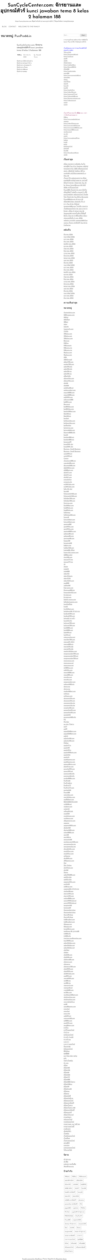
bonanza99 (67, 442)
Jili (64, 564)
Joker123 (66, 574)
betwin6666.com (69, 430)
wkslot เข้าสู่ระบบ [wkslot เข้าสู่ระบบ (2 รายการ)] (80, 1231)
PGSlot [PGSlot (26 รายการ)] (83, 1208)
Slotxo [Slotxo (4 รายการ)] (79, 1227)
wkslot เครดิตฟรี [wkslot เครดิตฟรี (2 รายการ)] (70, 1235)
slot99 (65, 58)
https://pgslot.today (70, 71)
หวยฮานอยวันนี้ (69, 1126)
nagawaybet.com (69, 682)
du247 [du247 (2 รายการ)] (77, 1188)
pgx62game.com (69, 759)
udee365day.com (69, 943)
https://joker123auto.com (71, 123)
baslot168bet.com (70, 411)
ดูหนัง (65, 144)
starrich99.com (69, 894)
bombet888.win (69, 437)
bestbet (66, 418)
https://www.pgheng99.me (72, 138)
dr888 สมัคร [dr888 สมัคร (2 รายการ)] (68, 1188)
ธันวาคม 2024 (68, 270)
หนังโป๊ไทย (67, 81)
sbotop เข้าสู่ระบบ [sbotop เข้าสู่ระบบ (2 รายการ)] (70, 1224)
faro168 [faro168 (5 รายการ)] (83, 1188)
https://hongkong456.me (71, 153)
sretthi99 (67, 884)
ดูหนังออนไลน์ (68, 146)
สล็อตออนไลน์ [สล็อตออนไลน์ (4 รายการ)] (69, 1247)
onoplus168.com (69, 708)
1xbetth (66, 84)
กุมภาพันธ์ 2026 (69, 237)
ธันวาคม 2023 (68, 298)
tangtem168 (68, 905)
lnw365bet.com (69, 609)
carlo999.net (68, 454)
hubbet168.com (69, 548)
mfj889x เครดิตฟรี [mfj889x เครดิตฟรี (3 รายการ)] (70, 1200)
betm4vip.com (68, 428)
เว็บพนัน (66, 1134)
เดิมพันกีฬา (67, 1131)
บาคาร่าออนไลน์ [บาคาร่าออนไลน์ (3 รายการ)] (70, 1239)
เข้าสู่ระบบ (67, 1159)
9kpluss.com (68, 352)
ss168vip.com (68, 887)
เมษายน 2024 (68, 289)
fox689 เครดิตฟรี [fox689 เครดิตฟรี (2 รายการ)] (70, 1192)
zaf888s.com (68, 1021)
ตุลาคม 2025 (68, 246)
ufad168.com (68, 955)
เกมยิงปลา (67, 1129)
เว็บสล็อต (67, 1138)
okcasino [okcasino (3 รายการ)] (81, 1200)
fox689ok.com (68, 508)
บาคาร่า (66, 1042)
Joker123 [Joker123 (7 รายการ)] (67, 1196)
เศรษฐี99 (67, 1143)
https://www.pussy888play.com (73, 127)
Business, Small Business (72, 449)
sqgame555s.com (69, 882)
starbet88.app (68, 891)
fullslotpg (67, 512)
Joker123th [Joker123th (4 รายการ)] (76, 1196)
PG (65, 719)
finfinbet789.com (69, 498)
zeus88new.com (69, 1025)
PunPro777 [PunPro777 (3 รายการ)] (79, 1216)
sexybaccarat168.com (71, 842)
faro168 (66, 150)
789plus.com (68, 334)
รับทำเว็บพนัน (68, 1061)
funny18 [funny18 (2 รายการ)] (80, 1192)
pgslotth (66, 757)
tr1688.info (67, 934)
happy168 (67, 541)
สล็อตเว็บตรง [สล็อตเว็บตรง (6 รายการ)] (69, 1251)
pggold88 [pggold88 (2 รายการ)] (68, 1208)
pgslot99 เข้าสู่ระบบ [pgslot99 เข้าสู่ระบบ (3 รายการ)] (78, 1212)
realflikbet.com (69, 799)
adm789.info (68, 367)
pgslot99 (67, 748)
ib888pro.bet (68, 555)
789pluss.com (68, 338)
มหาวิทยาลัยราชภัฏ (70, 1056)
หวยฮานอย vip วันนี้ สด (72, 1124)
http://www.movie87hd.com (72, 125)
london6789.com (69, 614)
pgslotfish (67, 755)
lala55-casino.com (70, 600)
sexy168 (66, 835)
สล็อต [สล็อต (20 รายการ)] (66, 1243)
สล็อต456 (67, 1070)
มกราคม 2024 (68, 296)
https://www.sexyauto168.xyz (72, 75)
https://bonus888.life (70, 67)
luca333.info (68, 621)
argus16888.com (69, 392)
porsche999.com (69, 769)
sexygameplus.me (70, 844)
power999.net (68, 771)
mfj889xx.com (68, 668)
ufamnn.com (68, 962)
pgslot (65, 102)
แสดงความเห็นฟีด (70, 1164)
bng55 (66, 435)
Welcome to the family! (29, 27)
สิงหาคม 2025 (68, 251)
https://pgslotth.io (69, 90)
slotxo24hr (67, 77)
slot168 (66, 870)
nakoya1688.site (69, 684)
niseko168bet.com (70, 691)
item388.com (68, 557)
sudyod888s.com (69, 898)
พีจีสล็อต (67, 1051)
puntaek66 (67, 790)
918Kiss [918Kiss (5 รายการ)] (74, 1176)
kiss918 (66, 88)
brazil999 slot (68, 444)
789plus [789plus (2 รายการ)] (67, 1176)
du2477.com (68, 472)
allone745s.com (69, 378)
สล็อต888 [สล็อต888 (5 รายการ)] (82, 1243)
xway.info (67, 1014)
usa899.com (68, 976)
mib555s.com (68, 670)
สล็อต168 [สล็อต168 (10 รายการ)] (73, 1243)
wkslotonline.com (69, 997)
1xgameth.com (68, 329)
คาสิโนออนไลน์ (69, 1030)
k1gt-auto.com (68, 588)
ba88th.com (68, 402)
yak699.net (67, 1016)
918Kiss (19, 55)
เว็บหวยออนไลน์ (69, 1141)
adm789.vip (68, 371)
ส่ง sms (66, 1063)
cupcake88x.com (69, 463)
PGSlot (66, 743)
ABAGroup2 (68, 360)
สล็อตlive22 (68, 1089)
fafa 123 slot (68, 489)
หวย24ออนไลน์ (69, 1122)
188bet (66, 322)
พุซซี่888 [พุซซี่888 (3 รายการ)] (80, 1239)
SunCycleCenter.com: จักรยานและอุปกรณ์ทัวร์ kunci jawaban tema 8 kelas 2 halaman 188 (44, 11)
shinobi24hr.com (69, 849)
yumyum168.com (69, 1018)
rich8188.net (68, 804)
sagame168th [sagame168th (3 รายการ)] (77, 1220)
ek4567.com (68, 477)
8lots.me (66, 341)
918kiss (66, 117)
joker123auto (68, 576)
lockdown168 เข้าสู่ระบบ (72, 611)
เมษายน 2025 (68, 260)
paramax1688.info (70, 717)
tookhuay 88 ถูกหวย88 (71, 931)
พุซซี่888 (66, 1054)
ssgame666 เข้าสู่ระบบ (71, 889)
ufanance (67, 964)
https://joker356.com (70, 92)
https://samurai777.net (70, 94)
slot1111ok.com (68, 868)
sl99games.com (69, 861)
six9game (67, 856)
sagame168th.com (70, 825)
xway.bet (67, 1009)
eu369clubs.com (69, 484)
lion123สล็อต (68, 604)
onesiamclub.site (69, 703)
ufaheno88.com (69, 959)
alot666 (66, 385)
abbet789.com (68, 362)
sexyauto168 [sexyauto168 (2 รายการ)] (82, 1224)
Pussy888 (67, 792)
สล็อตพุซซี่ (67, 1096)
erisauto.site (68, 482)
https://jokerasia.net (70, 100)
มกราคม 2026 (68, 239)
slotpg (65, 79)
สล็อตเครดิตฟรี (69, 1103)
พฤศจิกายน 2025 (69, 244)
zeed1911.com (68, 1023)
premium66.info (69, 774)
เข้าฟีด (66, 1162)
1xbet (65, 324)
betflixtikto (67, 425)
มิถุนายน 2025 (69, 256)
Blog (4, 27)
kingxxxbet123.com (70, 592)
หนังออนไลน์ (68, 1119)
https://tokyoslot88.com (71, 96)
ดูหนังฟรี (66, 148)
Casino (66, 458)
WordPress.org (69, 1166)
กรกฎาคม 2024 (69, 281)
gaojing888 (67, 524)
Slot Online (68, 865)
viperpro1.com (68, 985)
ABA (65, 357)
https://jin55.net (68, 56)
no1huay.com (68, 696)
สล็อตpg (66, 1091)
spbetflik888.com (69, 875)
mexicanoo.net (69, 663)
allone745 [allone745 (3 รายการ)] (68, 1184)
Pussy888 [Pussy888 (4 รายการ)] (67, 1220)
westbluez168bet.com (71, 995)
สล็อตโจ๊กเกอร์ (69, 1115)
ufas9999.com (68, 969)
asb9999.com (68, 397)
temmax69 (67, 908)
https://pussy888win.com (71, 130)
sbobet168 (67, 828)
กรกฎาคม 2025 (69, 253)
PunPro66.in (68, 783)
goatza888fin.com (70, 531)
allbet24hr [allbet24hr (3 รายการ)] (79, 1180)
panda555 (67, 715)
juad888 (66, 583)
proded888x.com (69, 778)
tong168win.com (69, 929)
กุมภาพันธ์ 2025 (69, 265)
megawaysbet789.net (71, 656)
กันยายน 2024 (68, 277)
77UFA (66, 331)
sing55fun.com (69, 851)
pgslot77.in (67, 745)
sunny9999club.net (70, 901)
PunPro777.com (69, 788)
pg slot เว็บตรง (69, 724)
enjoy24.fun (68, 480)
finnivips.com (68, 503)
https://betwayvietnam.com (72, 98)
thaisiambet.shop (69, 910)
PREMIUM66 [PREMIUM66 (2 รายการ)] (69, 1216)
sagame (66, 121)
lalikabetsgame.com (70, 602)
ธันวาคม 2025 (68, 241)
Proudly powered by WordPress (32, 1259)
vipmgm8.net (68, 988)
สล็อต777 (67, 1077)
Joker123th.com (69, 581)
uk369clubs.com (69, 974)
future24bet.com (69, 520)
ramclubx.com (68, 795)
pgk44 (66, 736)
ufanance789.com (70, 967)
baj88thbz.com (69, 407)
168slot (66, 317)
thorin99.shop (68, 915)
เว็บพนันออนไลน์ (69, 1136)
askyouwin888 (68, 400)
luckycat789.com (69, 623)
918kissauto (67, 345)
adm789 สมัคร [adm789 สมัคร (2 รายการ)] (69, 1180)
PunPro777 (67, 785)
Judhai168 (67, 585)
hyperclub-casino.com (71, 552)
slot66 (65, 61)
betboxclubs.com (69, 421)
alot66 (66, 383)
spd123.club (67, 877)
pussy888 (66, 73)
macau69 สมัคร (69, 642)
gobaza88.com (69, 534)
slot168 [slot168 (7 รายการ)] (72, 1227)
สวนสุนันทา (67, 1117)
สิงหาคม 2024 (68, 279)
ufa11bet (66, 950)
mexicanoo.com (69, 661)
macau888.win (68, 644)
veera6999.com (69, 978)
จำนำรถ (66, 1032)
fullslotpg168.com (69, 515)
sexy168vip (67, 837)
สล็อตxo (66, 1094)
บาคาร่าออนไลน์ (69, 1044)
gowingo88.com (69, 538)
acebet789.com (69, 364)
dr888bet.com (68, 470)
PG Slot (66, 722)
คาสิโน (66, 1028)
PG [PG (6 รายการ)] (81, 1204)
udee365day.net (69, 945)
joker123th (67, 578)
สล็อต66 (66, 1072)
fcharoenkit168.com (70, 494)
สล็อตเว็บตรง (68, 63)
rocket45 (67, 809)
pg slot (66, 134)
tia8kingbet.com (69, 919)
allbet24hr (67, 376)
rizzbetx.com (68, 807)
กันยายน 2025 (68, 249)
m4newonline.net (69, 637)
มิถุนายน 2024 (69, 284)
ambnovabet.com (70, 390)
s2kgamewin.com (69, 821)
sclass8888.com (69, 832)
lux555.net (67, 635)
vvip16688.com (68, 990)
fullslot (66, 140)
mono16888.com (69, 672)
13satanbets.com (69, 312)
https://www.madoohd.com (72, 119)
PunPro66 (67, 781)
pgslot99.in (67, 750)
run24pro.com (68, 818)
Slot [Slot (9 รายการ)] (66, 1227)
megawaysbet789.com (71, 654)
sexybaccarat (68, 132)
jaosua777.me (68, 560)
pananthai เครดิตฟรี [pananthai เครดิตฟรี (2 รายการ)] (71, 1204)
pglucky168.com (69, 738)
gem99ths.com (69, 527)
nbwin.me (67, 687)
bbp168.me (67, 414)
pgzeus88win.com (70, 764)
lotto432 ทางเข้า (69, 618)
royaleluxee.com (69, 816)
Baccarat (67, 404)
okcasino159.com (69, 698)
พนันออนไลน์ (68, 1049)
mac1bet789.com (69, 639)
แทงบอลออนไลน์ (69, 1148)
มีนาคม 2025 (68, 263)
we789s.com (68, 992)
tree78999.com (69, 941)
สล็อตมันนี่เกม (68, 1098)
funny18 (66, 86)
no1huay (66, 694)
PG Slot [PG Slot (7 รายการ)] (67, 1212)
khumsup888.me (69, 590)
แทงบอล (66, 1145)
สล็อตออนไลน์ (68, 1101)
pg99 (65, 729)
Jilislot (66, 567)
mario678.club (68, 647)
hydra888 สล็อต (69, 550)
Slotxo (66, 872)
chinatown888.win (70, 461)
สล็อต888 (66, 69)
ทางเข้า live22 (68, 1037)
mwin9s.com (68, 677)
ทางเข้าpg (67, 1039)
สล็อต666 (67, 1075)
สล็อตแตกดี (68, 1112)
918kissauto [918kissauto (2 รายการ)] (82, 1176)
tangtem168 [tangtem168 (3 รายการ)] (68, 1231)
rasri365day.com (69, 797)
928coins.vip (68, 348)
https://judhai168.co (70, 65)
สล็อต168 (67, 1068)
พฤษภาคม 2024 (69, 286)
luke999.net (67, 632)
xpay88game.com (70, 1006)
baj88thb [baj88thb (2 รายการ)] (83, 1184)
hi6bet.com (67, 545)
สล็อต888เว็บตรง (69, 1082)
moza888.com (68, 675)
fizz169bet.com (69, 505)
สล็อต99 (66, 1086)
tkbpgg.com (68, 924)
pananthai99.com (70, 710)
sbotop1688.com (69, 830)
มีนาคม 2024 (68, 291)
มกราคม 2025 (68, 267)
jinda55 (66, 569)
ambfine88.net (68, 388)
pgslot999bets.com (70, 752)
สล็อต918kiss (68, 1084)
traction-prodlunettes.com (72, 938)
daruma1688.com (69, 465)
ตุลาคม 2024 (68, 274)
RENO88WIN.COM (70, 802)
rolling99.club (68, 811)
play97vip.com (68, 767)
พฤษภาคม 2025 (69, 258)
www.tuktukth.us (69, 1002)
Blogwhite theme (61, 1259)
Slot (65, 863)
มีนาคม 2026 (68, 234)
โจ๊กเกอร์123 (67, 52)
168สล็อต (67, 320)
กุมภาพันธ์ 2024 (69, 293)
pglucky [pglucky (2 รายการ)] (75, 1208)
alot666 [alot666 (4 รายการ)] (75, 1184)
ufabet (66, 952)
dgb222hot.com (69, 468)
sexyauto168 (68, 839)
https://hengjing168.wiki (71, 54)
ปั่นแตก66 (67, 1046)
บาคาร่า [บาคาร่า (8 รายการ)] (79, 1235)
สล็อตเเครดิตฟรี (69, 1110)
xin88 (65, 1004)
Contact (12, 27)
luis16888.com (68, 628)
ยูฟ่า (65, 1058)
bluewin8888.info (69, 432)
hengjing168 (68, 543)
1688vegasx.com (69, 315)
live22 (65, 142)
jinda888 (67, 571)
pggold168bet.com (70, 731)
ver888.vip (67, 981)
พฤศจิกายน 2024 (69, 272)
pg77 (65, 727)
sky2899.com (68, 858)
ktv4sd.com (67, 595)
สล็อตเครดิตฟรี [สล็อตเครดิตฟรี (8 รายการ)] (80, 1247)
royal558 (67, 814)
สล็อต (66, 1065)
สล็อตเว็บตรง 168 (69, 1108)
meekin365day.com (70, 651)
